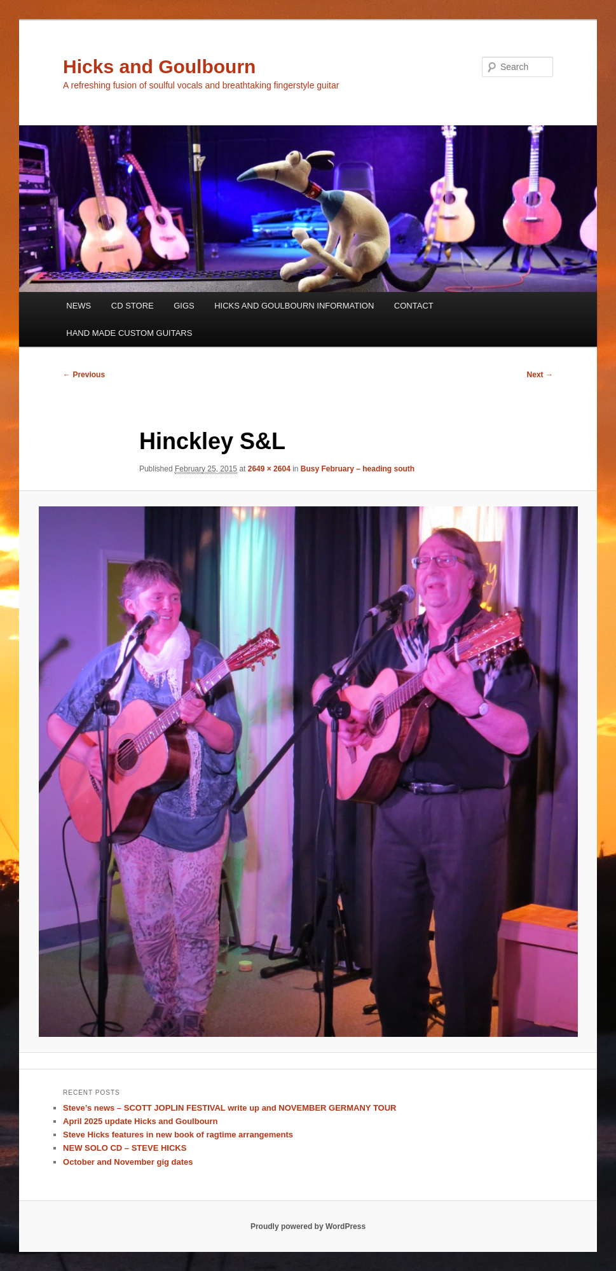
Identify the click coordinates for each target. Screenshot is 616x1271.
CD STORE (132, 305)
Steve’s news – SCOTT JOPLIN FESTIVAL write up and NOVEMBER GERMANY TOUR (229, 1108)
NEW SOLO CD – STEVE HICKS (124, 1148)
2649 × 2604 (269, 468)
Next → (540, 374)
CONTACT (414, 305)
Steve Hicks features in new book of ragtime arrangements (178, 1134)
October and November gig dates (128, 1162)
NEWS (78, 305)
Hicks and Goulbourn (159, 66)
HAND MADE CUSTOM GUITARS (129, 333)
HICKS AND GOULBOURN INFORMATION (294, 305)
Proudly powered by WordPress (308, 1226)
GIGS (184, 305)
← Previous (84, 374)
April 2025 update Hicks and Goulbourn (140, 1121)
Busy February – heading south (357, 468)
